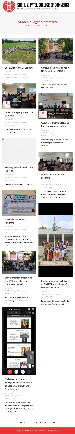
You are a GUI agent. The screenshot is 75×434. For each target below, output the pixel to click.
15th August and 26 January (19, 67)
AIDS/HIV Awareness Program (15, 221)
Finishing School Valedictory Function (19, 169)
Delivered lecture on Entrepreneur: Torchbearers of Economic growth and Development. (18, 384)
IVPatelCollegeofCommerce (37, 22)
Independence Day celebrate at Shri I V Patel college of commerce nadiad (55, 284)
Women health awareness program (54, 176)
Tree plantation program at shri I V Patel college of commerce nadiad (18, 280)
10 (45, 423)
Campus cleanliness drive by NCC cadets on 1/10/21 (55, 69)
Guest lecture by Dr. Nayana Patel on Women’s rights (55, 124)
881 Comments (24, 77)
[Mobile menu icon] (71, 6)
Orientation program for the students (19, 114)
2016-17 (8, 72)
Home (27, 25)
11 (50, 423)
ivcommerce (15, 72)
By (15, 74)
